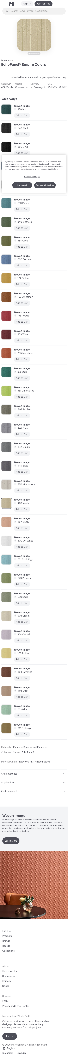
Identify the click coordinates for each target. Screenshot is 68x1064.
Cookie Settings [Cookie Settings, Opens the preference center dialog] (32, 177)
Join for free (43, 4)
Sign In (27, 4)
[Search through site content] (36, 11)
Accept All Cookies (45, 185)
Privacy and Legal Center (15, 1006)
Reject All (22, 185)
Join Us (9, 1036)
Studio (6, 986)
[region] (34, 174)
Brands (6, 941)
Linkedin (21, 1053)
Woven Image (7, 60)
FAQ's (5, 1001)
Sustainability (9, 976)
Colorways (9, 99)
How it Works (9, 971)
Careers (6, 981)
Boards (6, 946)
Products (7, 936)
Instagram (7, 1053)
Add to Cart (22, 228)
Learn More (11, 841)
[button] (4, 3)
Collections (8, 951)
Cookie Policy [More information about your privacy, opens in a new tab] (53, 169)
